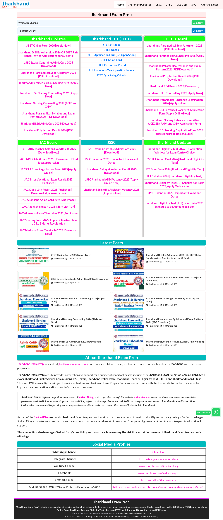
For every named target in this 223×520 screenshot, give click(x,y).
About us (69, 516)
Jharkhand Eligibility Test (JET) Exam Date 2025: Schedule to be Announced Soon (174, 204)
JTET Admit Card (111, 60)
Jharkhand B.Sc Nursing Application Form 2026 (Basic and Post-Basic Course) (174, 132)
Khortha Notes (209, 4)
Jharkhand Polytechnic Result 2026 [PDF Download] (48, 132)
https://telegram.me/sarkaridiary (158, 459)
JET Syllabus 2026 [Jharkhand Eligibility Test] (174, 176)
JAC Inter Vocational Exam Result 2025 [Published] (48, 181)
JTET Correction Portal (111, 65)
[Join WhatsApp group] (216, 412)
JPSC (169, 4)
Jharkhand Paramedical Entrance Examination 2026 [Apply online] (174, 101)
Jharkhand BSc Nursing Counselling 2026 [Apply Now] (48, 94)
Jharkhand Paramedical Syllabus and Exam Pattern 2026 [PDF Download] (48, 115)
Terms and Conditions (102, 516)
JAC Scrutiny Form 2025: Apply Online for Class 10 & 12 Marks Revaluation (48, 221)
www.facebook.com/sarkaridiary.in (158, 473)
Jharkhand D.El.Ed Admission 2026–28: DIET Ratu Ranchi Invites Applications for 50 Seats (48, 54)
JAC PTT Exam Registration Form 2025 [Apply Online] (48, 171)
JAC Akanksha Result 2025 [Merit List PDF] (48, 206)
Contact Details (83, 516)
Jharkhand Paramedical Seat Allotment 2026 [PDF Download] (48, 74)
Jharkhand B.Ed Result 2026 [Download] (174, 86)
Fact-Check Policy (149, 516)
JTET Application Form (101, 55)
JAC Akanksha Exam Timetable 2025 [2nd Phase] (48, 213)
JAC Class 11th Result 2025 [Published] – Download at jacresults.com (48, 191)
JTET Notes (111, 49)
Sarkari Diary (42, 417)
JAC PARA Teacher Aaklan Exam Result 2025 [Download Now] (48, 150)
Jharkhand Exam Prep (30, 364)
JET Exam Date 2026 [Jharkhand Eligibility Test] (175, 169)
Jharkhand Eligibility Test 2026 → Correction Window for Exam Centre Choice (174, 150)
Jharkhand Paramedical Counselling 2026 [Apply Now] (48, 84)
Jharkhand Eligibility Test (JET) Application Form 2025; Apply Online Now (174, 184)
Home (120, 4)
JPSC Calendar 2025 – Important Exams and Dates (174, 194)
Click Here (158, 452)
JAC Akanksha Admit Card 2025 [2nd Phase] (48, 199)
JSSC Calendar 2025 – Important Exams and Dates (111, 160)
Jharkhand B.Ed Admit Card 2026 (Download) (48, 123)
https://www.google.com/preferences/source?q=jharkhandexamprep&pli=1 (158, 487)
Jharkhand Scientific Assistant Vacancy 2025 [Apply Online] (111, 191)
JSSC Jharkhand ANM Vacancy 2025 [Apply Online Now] (111, 181)
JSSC (159, 4)
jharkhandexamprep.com (73, 364)
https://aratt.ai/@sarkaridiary (158, 480)
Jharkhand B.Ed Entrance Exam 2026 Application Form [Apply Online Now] (174, 111)
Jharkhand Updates (139, 4)
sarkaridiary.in (141, 397)
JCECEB (182, 4)
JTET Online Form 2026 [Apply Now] (48, 45)
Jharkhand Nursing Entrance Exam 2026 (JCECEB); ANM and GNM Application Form (174, 121)
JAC (193, 4)
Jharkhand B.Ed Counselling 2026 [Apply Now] (174, 93)
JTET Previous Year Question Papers (111, 70)
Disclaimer (134, 516)
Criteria (112, 75)
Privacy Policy (121, 516)
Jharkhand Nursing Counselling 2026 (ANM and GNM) (48, 105)
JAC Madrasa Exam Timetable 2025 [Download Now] (48, 232)
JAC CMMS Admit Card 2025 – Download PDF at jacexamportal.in (48, 160)
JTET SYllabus (111, 44)
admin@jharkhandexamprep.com (135, 513)
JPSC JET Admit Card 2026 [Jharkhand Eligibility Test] (174, 160)
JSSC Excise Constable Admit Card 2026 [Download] (48, 64)
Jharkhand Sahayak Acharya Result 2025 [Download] (111, 171)
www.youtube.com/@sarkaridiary (158, 466)
